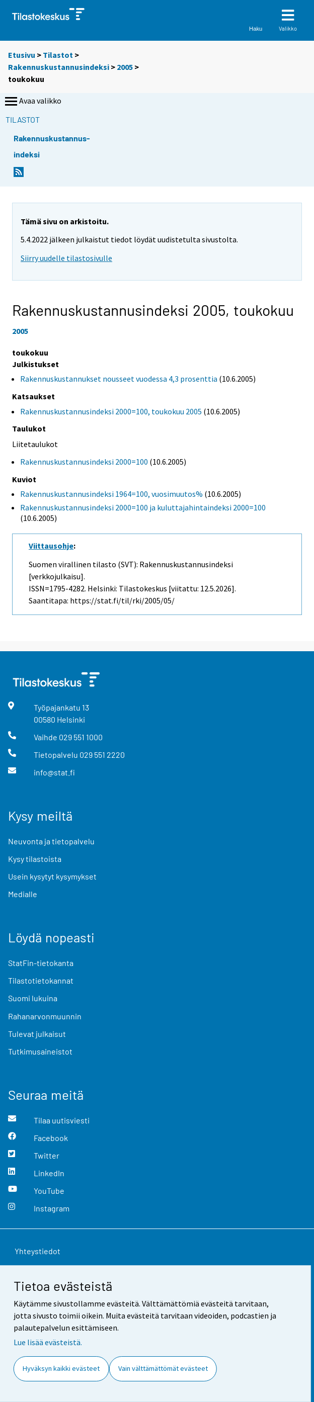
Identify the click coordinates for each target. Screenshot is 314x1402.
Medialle (22, 894)
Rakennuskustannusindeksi (58, 67)
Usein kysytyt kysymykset (52, 876)
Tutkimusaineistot (40, 1051)
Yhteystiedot (37, 1251)
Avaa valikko (32, 102)
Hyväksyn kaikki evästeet (61, 1368)
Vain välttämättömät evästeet (163, 1368)
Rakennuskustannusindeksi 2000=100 (84, 462)
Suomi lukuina (32, 998)
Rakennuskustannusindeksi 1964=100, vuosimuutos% (111, 494)
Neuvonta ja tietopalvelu (51, 841)
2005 (125, 67)
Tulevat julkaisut (37, 1033)
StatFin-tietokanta (40, 963)
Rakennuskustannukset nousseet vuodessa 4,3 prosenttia (118, 379)
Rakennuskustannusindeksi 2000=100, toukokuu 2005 (111, 411)
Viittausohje (51, 546)
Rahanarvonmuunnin (45, 1016)
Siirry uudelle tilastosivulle (66, 258)
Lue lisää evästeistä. (48, 1342)
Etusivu (21, 55)
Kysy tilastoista (34, 858)
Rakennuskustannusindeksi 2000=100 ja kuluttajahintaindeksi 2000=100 (143, 507)
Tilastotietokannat (40, 980)
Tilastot (58, 55)
